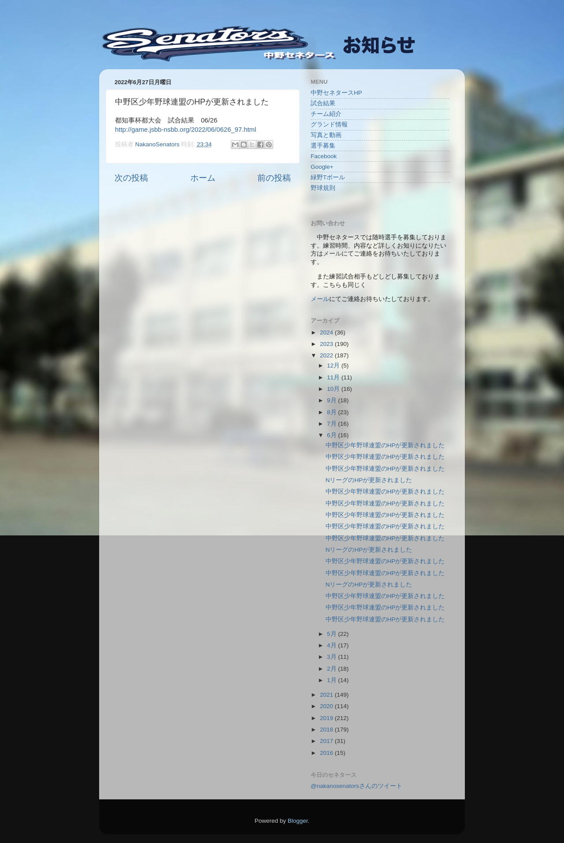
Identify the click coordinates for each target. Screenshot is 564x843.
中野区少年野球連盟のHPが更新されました (385, 445)
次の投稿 (131, 177)
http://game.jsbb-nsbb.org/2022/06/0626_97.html (185, 129)
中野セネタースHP (336, 92)
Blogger (298, 820)
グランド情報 (329, 124)
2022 (327, 355)
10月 (334, 389)
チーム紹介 (326, 114)
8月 (332, 412)
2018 (327, 729)
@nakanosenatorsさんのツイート (356, 786)
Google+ (322, 166)
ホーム (202, 177)
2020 (327, 706)
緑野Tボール (328, 177)
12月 (334, 365)
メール (320, 299)
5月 (332, 634)
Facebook (324, 156)
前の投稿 (274, 177)
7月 (332, 423)
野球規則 (323, 188)
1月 (332, 680)
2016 (327, 753)
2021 (327, 694)
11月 (334, 377)
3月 (332, 657)
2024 (327, 332)
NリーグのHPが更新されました (369, 480)
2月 (332, 668)
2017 (327, 741)
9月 (332, 400)
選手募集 (323, 145)
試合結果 (323, 103)
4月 (332, 645)
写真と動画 (326, 135)
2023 (327, 344)
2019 (327, 718)
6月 (332, 435)
